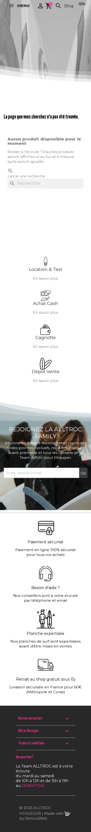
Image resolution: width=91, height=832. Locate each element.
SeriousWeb (36, 818)
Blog (69, 6)
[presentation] (40, 490)
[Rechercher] (45, 183)
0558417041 (33, 785)
